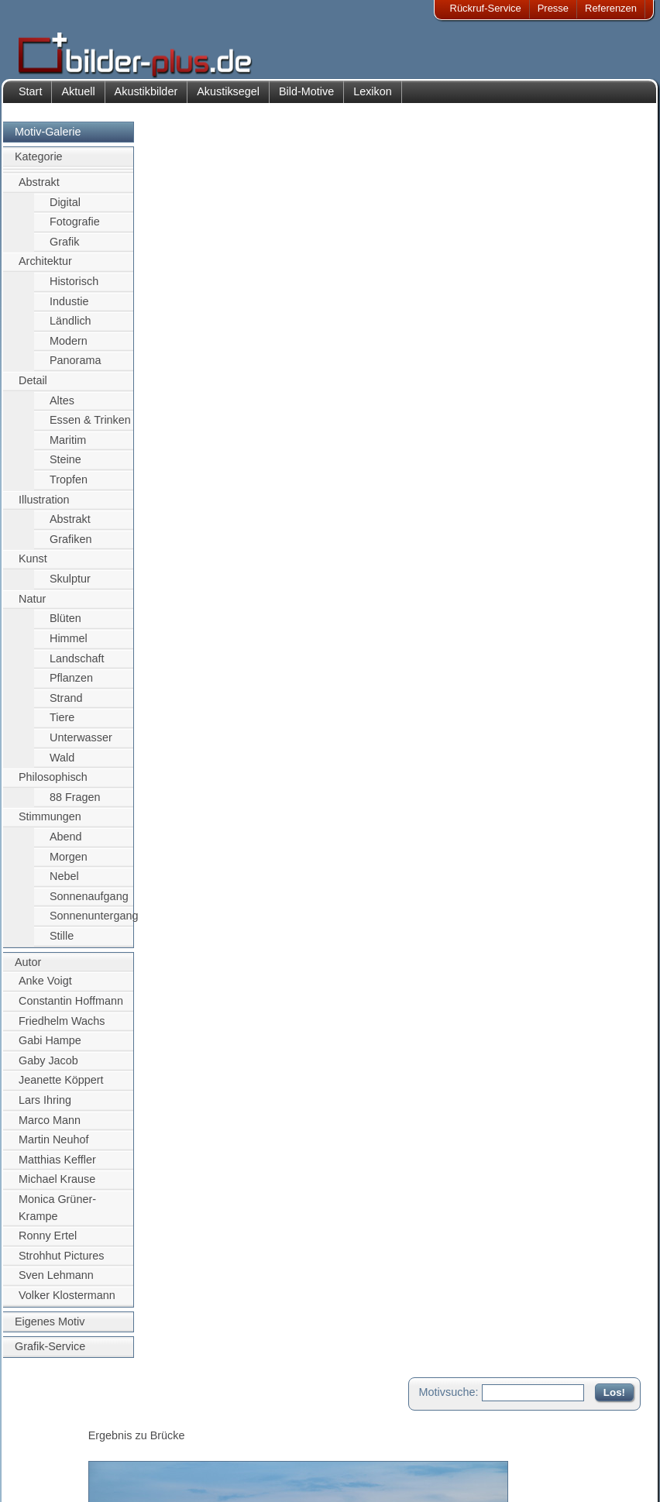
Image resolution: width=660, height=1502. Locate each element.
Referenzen (611, 8)
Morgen (69, 864)
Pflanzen (71, 685)
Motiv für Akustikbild (209, 849)
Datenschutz (57, 1457)
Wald (62, 765)
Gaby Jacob (48, 1068)
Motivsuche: (449, 142)
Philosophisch (53, 785)
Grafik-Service (50, 1355)
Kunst (33, 567)
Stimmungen (50, 825)
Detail (33, 388)
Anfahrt (284, 1439)
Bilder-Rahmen (158, 1439)
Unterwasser (81, 745)
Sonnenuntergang (91, 924)
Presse (553, 8)
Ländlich (70, 328)
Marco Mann (50, 1128)
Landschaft (77, 666)
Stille (62, 943)
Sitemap (286, 1457)
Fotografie (75, 229)
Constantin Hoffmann (71, 1008)
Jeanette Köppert (61, 1088)
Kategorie (39, 165)
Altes (62, 408)
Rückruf (285, 1477)
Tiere (62, 726)
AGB (39, 1477)
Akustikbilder (146, 99)
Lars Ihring (45, 1108)
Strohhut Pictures (61, 1263)
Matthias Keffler (57, 1167)
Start (30, 99)
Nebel (64, 884)
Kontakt (285, 1420)
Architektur (45, 269)
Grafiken (70, 547)
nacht (217, 704)
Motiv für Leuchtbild (208, 874)
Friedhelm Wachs (62, 1029)
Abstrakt (39, 190)
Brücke (237, 670)
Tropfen (69, 487)
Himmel (69, 646)
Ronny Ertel (48, 1244)
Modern (69, 348)
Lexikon (372, 99)
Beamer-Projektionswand (181, 1457)
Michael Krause (57, 1187)
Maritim (68, 448)
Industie (69, 309)
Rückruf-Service (485, 8)
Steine (65, 468)
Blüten (65, 626)
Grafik (64, 249)
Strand (66, 705)
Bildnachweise (61, 1439)
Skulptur (70, 586)
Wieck (175, 687)
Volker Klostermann (67, 1303)
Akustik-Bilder (155, 1420)
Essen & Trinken (90, 428)
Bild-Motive (306, 99)
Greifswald (223, 687)
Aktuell (78, 99)
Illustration (44, 507)
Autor (28, 970)
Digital (65, 210)
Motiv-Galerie (48, 139)
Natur (32, 606)
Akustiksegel (228, 99)
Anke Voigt (45, 989)
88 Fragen (75, 805)
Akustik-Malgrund (163, 1477)
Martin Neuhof (53, 1147)
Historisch (74, 289)
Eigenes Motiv (49, 1329)
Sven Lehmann (56, 1283)
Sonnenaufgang (89, 904)
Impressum (54, 1420)
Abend (66, 844)
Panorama (75, 369)
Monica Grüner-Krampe (57, 1215)
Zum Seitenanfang (595, 894)
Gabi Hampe (50, 1048)
